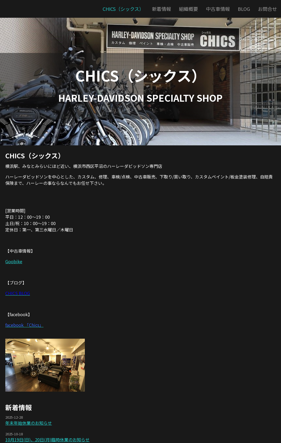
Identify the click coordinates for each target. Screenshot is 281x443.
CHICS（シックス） (140, 75)
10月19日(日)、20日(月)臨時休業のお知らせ (47, 439)
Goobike (13, 261)
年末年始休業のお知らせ (28, 423)
